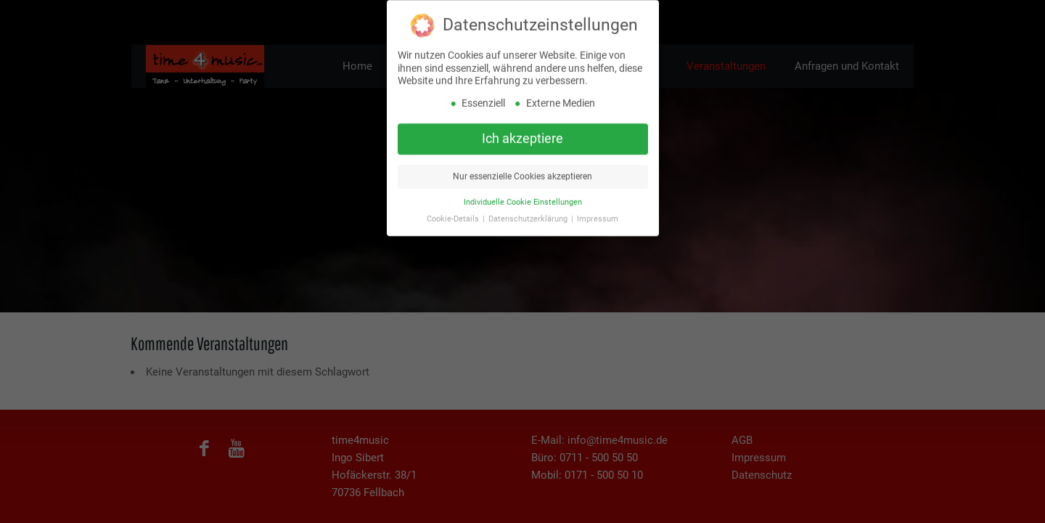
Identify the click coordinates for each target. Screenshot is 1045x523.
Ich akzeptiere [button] (522, 135)
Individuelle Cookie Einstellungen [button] (523, 198)
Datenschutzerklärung (529, 215)
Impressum (597, 215)
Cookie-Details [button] (454, 215)
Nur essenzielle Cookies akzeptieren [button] (522, 173)
